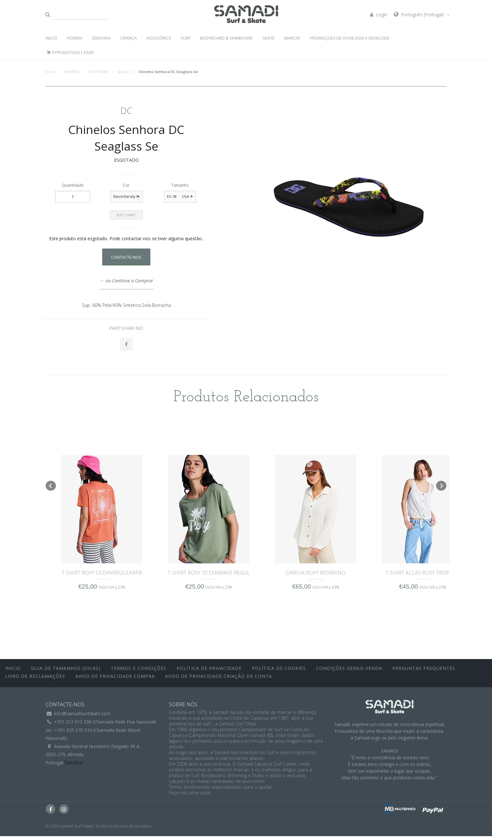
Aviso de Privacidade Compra (115, 679)
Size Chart (126, 214)
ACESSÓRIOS (158, 38)
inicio (13, 671)
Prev (51, 489)
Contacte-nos (126, 257)
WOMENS (71, 71)
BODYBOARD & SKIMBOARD (226, 38)
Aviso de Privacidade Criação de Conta (218, 679)
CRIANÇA (128, 38)
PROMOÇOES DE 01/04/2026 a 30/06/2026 (349, 38)
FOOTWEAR (98, 71)
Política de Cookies (279, 671)
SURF (186, 38)
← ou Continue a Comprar (126, 281)
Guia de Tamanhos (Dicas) (66, 671)
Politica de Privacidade (209, 671)
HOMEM (74, 38)
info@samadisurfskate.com (82, 717)
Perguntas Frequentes (423, 671)
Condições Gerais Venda (349, 671)
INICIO (51, 38)
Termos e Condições (138, 671)
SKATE (268, 38)
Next (441, 489)
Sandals (123, 71)
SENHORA (101, 38)
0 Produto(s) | (70, 52)
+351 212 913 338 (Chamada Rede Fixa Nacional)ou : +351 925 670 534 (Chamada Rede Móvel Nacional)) (101, 733)
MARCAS (292, 38)
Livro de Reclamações (35, 679)
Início (50, 71)
